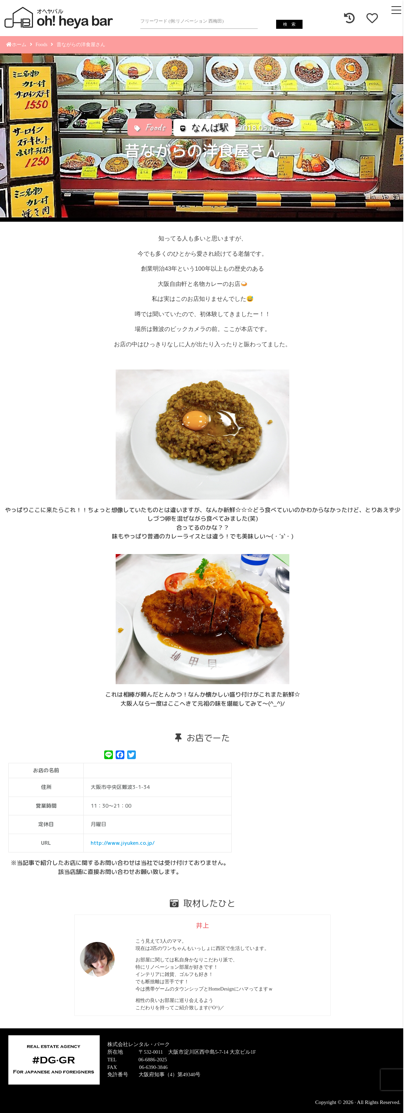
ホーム (16, 44)
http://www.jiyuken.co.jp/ (123, 843)
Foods (41, 44)
